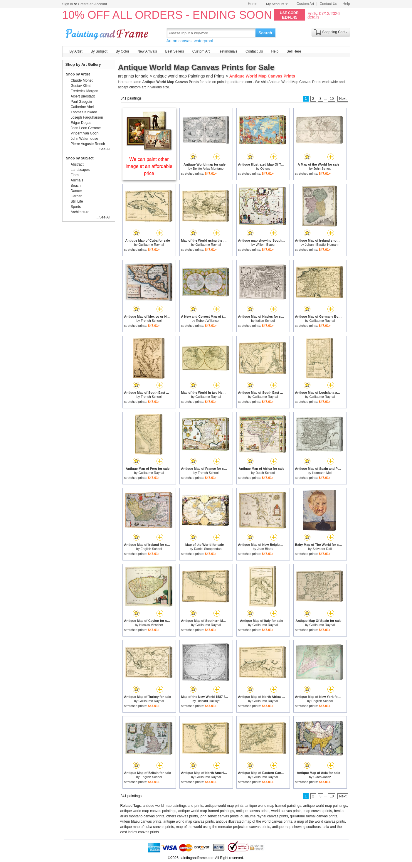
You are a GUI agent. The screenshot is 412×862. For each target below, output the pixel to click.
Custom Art (305, 4)
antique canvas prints (252, 811)
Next (343, 99)
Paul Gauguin (81, 102)
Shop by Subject (80, 158)
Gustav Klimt (81, 86)
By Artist (76, 51)
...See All (103, 149)
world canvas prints (286, 811)
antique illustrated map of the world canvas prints (254, 821)
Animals (77, 180)
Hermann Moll (322, 472)
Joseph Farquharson (87, 117)
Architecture (80, 212)
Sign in (67, 4)
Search (265, 33)
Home (252, 4)
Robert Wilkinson (208, 320)
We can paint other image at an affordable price (149, 166)
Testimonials (227, 51)
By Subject (99, 51)
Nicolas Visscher (151, 625)
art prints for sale (133, 76)
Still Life (77, 201)
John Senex (322, 168)
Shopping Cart (333, 32)
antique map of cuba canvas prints (147, 827)
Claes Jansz (322, 777)
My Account (277, 4)
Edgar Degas (81, 123)
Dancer (76, 191)
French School (151, 320)
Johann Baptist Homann (322, 244)
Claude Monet (82, 80)
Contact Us (328, 4)
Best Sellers (174, 51)
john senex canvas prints (219, 816)
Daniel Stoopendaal (208, 548)
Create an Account (92, 4)
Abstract (77, 164)
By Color (122, 51)
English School (151, 548)
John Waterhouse (84, 139)
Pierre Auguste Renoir (88, 144)
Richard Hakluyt (208, 701)
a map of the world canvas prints (319, 821)
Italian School (265, 320)
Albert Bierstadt (83, 96)
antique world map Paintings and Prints (189, 76)
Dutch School (265, 472)
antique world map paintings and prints (173, 806)
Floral (75, 175)
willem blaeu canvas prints (141, 821)
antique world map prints (224, 806)
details (313, 17)
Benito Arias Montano (208, 168)
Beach (76, 185)
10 (332, 99)
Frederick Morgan (84, 91)
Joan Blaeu (265, 548)
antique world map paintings (325, 806)
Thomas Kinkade (84, 112)
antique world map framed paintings (273, 806)
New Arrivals (147, 51)
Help (346, 4)
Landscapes (80, 170)
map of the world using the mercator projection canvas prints (223, 827)
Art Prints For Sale (108, 32)
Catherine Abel (82, 107)
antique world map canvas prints (188, 821)
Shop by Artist (78, 74)
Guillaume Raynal (151, 244)
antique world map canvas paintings (148, 811)
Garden (77, 196)
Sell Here (294, 51)
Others (265, 168)
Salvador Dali (322, 548)
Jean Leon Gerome (86, 128)
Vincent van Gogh (85, 133)
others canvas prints (182, 816)
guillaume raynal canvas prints (264, 816)
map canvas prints (317, 811)
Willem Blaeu (265, 244)
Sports (76, 207)
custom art (137, 87)
